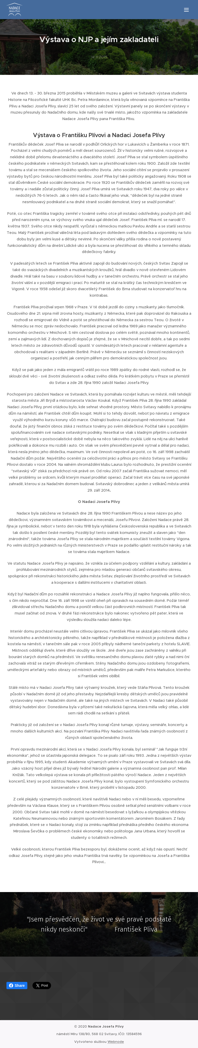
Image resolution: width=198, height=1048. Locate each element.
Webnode (116, 1041)
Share (17, 985)
